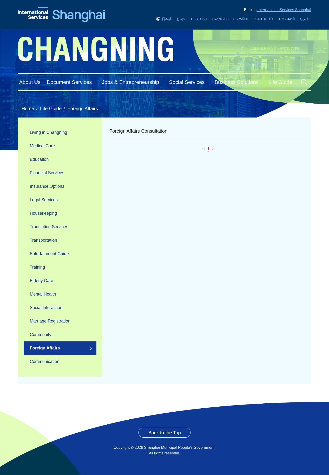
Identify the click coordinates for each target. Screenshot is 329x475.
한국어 (181, 19)
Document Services (69, 82)
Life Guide (280, 82)
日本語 (164, 19)
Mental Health (43, 294)
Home (28, 108)
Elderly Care (41, 280)
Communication (44, 361)
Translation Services (49, 226)
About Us (30, 82)
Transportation (43, 240)
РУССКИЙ (287, 19)
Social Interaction (46, 307)
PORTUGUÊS (263, 19)
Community (40, 334)
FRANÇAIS (220, 19)
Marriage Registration (50, 321)
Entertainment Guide (49, 253)
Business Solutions (237, 82)
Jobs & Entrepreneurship (130, 82)
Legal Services (44, 199)
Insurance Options (47, 186)
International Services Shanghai (284, 10)
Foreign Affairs (83, 108)
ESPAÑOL (241, 19)
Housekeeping (43, 213)
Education (39, 159)
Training (37, 267)
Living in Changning (48, 132)
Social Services (186, 82)
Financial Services (47, 172)
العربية (304, 19)
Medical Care (42, 146)
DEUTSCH (199, 19)
